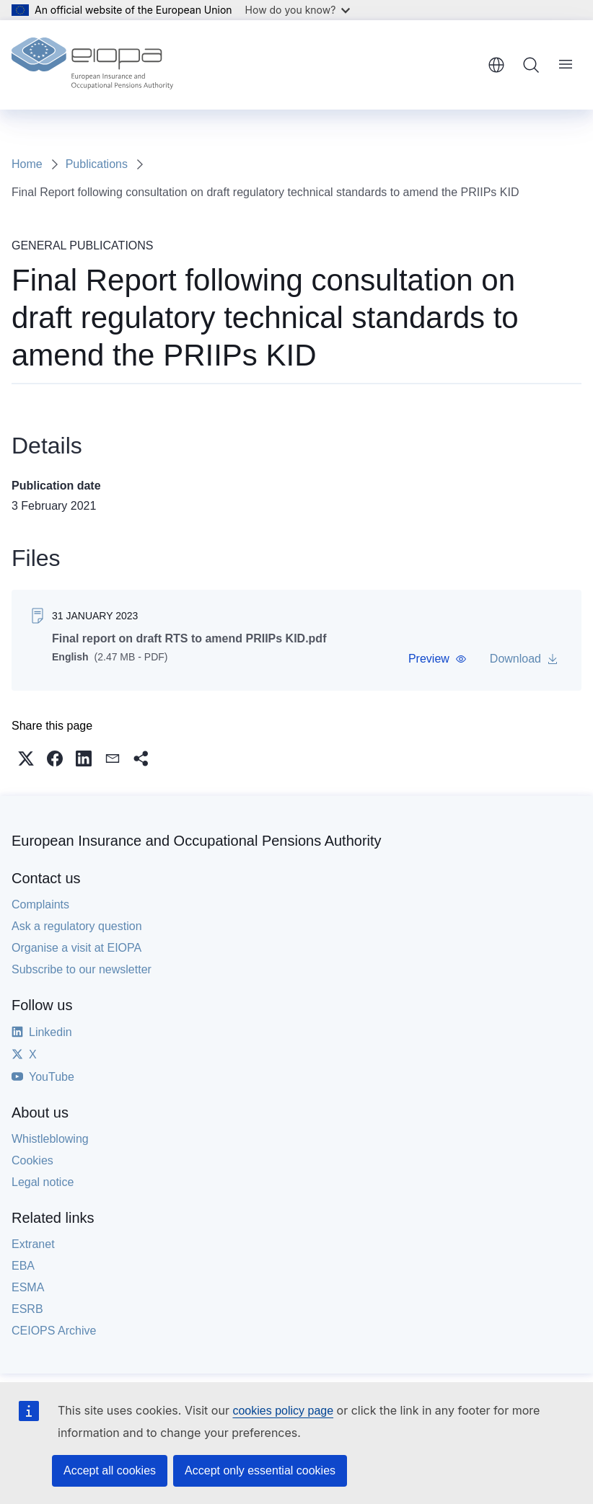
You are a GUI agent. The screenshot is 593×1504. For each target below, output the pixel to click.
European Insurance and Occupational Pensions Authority (197, 841)
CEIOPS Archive (54, 1330)
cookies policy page (282, 1411)
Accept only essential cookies (260, 1470)
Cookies (32, 1160)
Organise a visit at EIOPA (76, 948)
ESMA (28, 1287)
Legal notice (43, 1182)
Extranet (33, 1244)
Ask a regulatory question (77, 926)
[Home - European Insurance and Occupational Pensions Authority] (92, 64)
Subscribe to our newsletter (81, 969)
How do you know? (298, 10)
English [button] (496, 65)
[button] (437, 659)
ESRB (27, 1309)
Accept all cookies (109, 1470)
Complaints (40, 904)
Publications (97, 164)
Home (27, 164)
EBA (23, 1266)
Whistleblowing (50, 1139)
